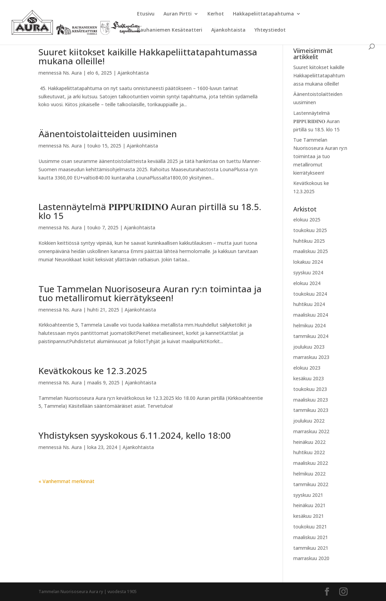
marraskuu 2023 (311, 357)
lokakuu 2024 (308, 262)
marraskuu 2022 (311, 431)
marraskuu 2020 (311, 558)
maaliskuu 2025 (310, 251)
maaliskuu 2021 (310, 537)
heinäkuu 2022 (309, 442)
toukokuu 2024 (310, 294)
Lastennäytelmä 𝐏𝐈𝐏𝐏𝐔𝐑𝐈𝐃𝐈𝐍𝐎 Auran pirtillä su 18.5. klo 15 (149, 211)
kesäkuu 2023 (308, 378)
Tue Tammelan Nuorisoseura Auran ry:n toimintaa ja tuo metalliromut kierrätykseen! (150, 293)
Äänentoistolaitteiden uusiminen (107, 134)
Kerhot (215, 14)
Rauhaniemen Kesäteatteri (169, 30)
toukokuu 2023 (310, 389)
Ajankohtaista (228, 30)
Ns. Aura (72, 72)
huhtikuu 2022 (309, 452)
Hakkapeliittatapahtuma (263, 14)
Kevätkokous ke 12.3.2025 (92, 370)
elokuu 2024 (306, 283)
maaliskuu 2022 (310, 463)
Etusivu (146, 14)
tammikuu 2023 (310, 410)
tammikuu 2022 (310, 484)
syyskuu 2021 (308, 495)
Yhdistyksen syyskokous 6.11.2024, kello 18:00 (134, 435)
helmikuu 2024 (309, 325)
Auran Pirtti (177, 14)
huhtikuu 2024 (309, 304)
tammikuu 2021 (310, 548)
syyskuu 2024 (308, 272)
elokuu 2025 (306, 219)
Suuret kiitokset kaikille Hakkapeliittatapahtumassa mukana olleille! (147, 56)
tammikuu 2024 (310, 336)
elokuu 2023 (306, 367)
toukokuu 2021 (310, 526)
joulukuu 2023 (309, 346)
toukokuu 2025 (310, 230)
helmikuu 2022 (309, 473)
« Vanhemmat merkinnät (66, 481)
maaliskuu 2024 (310, 315)
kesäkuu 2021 (308, 516)
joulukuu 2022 (309, 420)
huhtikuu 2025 (309, 241)
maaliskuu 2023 (310, 399)
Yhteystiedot (270, 30)
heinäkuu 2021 (309, 505)
